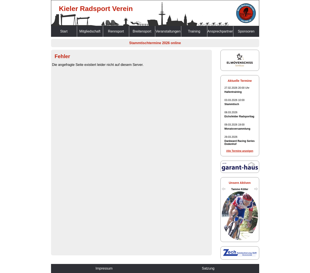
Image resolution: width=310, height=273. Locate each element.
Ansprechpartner (220, 31)
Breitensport (142, 31)
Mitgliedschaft (90, 31)
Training (194, 31)
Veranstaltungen (168, 31)
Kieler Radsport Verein (96, 8)
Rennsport (116, 31)
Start (64, 31)
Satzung (208, 268)
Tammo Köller (239, 189)
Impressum (104, 268)
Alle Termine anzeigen (239, 150)
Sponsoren (246, 31)
